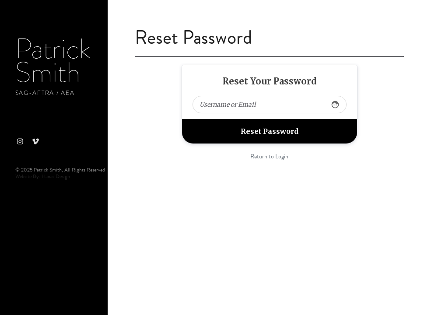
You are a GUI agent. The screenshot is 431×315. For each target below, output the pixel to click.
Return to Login (269, 156)
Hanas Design (56, 176)
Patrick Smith (53, 60)
